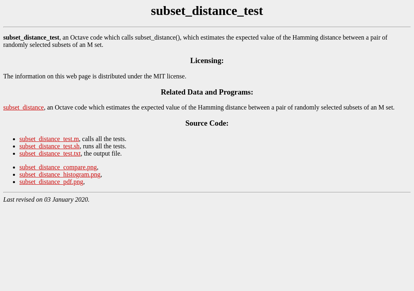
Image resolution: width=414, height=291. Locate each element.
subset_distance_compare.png (58, 167)
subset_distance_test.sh (49, 146)
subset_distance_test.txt (50, 153)
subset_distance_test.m (49, 138)
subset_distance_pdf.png (51, 181)
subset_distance (23, 107)
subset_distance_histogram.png (59, 174)
